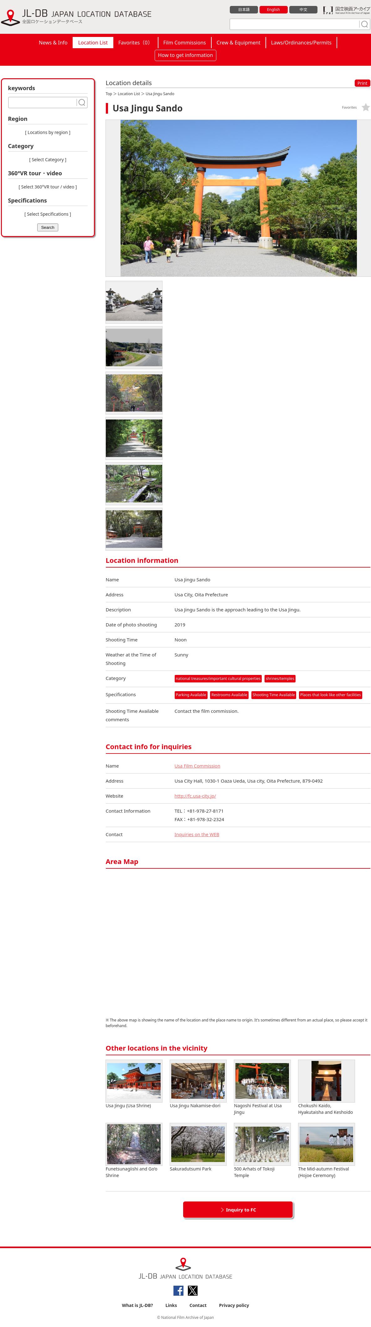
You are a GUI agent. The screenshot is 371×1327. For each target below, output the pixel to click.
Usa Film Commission (198, 766)
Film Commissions (184, 42)
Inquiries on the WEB (198, 834)
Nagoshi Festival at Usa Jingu (262, 1087)
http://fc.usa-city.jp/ (196, 796)
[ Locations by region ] (47, 132)
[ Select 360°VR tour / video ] (48, 187)
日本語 (244, 10)
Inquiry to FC (241, 1209)
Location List (93, 42)
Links (171, 1306)
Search (47, 227)
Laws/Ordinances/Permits (301, 42)
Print (363, 83)
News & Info (53, 42)
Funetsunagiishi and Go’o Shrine (134, 1150)
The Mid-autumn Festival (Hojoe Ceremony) (326, 1150)
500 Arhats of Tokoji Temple (262, 1150)
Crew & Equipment (238, 42)
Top (109, 93)
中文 (303, 10)
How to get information (185, 55)
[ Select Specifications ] (47, 214)
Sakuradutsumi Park (198, 1147)
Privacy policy (234, 1306)
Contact (198, 1306)
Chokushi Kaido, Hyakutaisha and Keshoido (326, 1087)
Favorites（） (135, 42)
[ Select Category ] (47, 159)
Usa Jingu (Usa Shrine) (134, 1084)
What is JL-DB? (137, 1306)
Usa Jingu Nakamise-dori (198, 1084)
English (273, 10)
